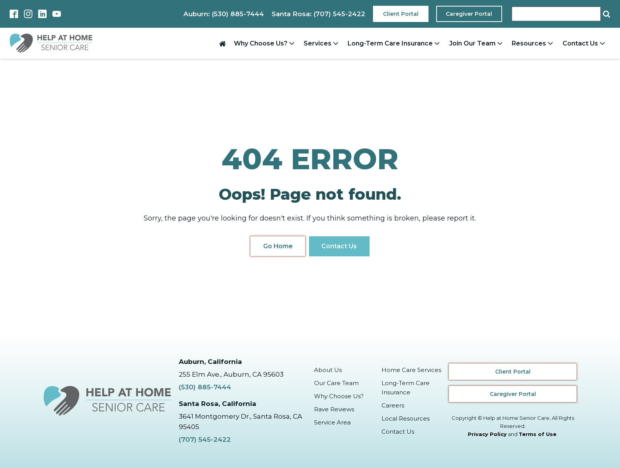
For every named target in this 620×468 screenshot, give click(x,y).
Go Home (277, 246)
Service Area (332, 422)
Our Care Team (336, 382)
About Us (328, 369)
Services (322, 43)
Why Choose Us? (265, 43)
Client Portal (400, 13)
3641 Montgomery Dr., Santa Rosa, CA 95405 (240, 421)
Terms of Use (537, 434)
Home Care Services (411, 369)
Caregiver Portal (469, 13)
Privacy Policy (487, 434)
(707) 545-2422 (205, 439)
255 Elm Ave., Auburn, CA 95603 (231, 374)
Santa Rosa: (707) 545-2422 (318, 14)
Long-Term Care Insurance (394, 43)
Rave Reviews (334, 408)
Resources (533, 43)
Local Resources (405, 418)
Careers (392, 405)
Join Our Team (476, 43)
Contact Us (585, 43)
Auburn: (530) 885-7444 (222, 14)
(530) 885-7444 (205, 387)
